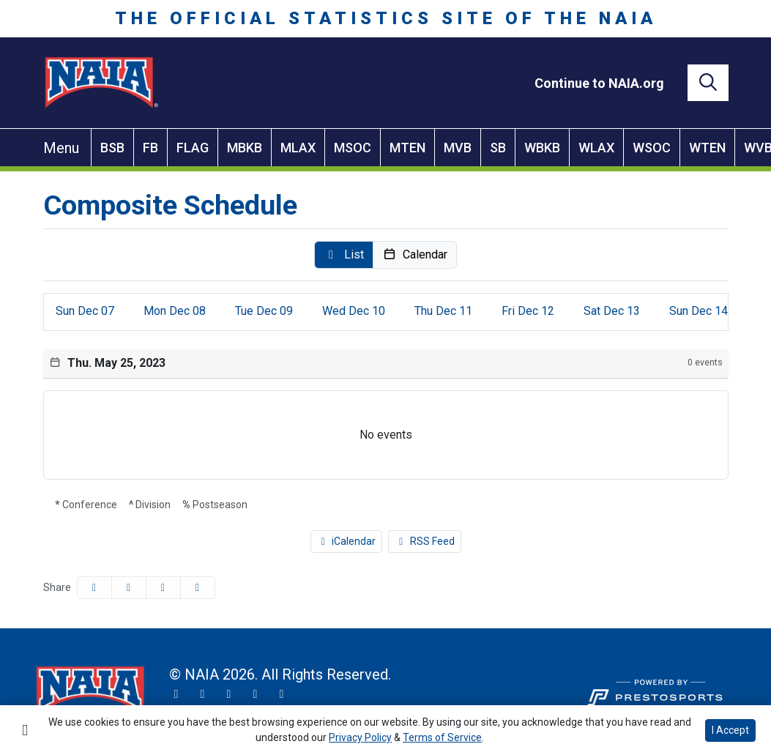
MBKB (244, 147)
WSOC (652, 147)
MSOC (352, 147)
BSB (112, 147)
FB (150, 147)
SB (498, 147)
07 (85, 311)
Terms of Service (442, 737)
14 (698, 311)
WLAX (596, 147)
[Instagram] (202, 694)
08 (175, 311)
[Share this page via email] (163, 587)
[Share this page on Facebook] (94, 587)
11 (443, 311)
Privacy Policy (360, 737)
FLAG (192, 147)
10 (353, 311)
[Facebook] (229, 694)
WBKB (542, 147)
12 (528, 311)
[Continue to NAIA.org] (599, 83)
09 (264, 311)
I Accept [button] (730, 730)
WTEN (707, 147)
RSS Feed (425, 541)
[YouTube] (255, 694)
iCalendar (346, 541)
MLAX (298, 147)
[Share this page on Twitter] (128, 587)
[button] (343, 255)
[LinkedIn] (282, 694)
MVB (458, 147)
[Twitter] (176, 694)
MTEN (407, 147)
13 (612, 311)
